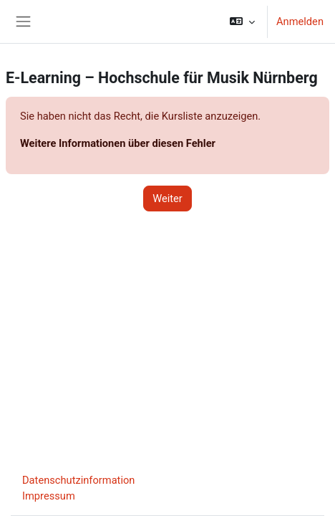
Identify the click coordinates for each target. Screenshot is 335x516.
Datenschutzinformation (78, 480)
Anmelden (300, 21)
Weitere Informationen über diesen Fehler (117, 143)
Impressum (48, 495)
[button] (242, 21)
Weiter (167, 198)
